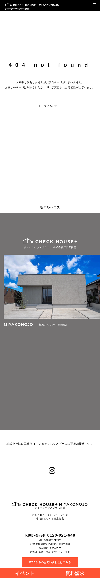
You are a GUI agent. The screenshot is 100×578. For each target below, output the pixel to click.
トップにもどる (48, 106)
